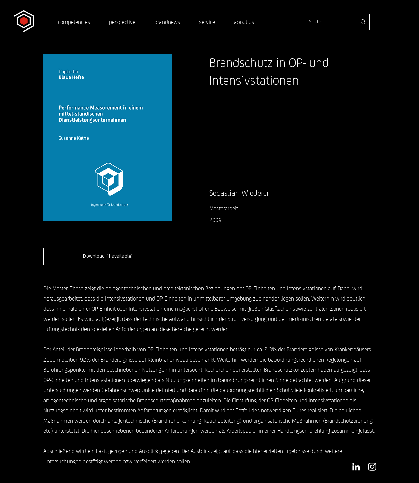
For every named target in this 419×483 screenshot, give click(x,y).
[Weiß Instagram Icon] (372, 466)
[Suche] (327, 22)
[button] (107, 256)
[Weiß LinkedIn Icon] (355, 466)
